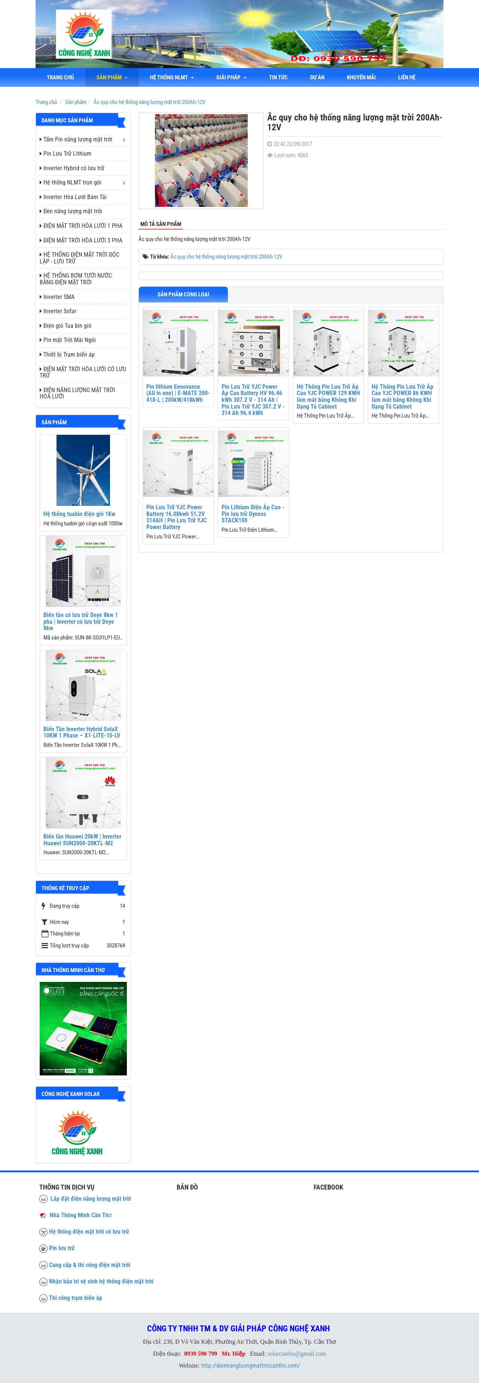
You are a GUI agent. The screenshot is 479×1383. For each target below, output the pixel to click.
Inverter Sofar (58, 311)
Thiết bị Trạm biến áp (67, 354)
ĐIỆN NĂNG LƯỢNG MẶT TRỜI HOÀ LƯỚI (77, 393)
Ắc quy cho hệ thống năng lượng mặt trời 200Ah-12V (226, 256)
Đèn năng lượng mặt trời (71, 211)
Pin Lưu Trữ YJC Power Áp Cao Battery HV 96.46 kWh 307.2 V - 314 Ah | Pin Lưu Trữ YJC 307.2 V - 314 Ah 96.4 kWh (253, 399)
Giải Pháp (231, 77)
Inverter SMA (57, 296)
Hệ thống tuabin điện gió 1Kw (79, 514)
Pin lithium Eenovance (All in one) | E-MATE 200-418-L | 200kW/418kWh (178, 393)
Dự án (317, 77)
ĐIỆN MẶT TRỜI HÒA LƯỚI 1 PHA (81, 225)
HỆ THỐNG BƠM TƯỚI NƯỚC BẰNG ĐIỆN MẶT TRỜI (76, 279)
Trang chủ (60, 77)
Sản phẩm (112, 77)
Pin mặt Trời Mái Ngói (68, 340)
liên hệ (406, 77)
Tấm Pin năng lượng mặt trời (76, 139)
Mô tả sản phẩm (160, 224)
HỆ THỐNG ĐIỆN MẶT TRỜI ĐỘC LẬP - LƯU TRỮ (79, 258)
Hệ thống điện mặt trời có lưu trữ (89, 1231)
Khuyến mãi (361, 77)
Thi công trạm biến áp (75, 1297)
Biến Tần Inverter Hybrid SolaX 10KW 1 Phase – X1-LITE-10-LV (81, 732)
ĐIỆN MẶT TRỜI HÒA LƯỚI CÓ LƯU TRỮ (83, 372)
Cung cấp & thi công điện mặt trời (89, 1264)
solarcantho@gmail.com (297, 1353)
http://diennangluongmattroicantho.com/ (250, 1365)
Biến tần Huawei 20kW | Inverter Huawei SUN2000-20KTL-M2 (82, 840)
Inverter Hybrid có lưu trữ (72, 168)
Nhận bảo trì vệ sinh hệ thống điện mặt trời (101, 1281)
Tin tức (278, 77)
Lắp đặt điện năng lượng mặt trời (85, 1198)
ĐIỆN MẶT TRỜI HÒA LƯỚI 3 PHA (81, 240)
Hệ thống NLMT (172, 77)
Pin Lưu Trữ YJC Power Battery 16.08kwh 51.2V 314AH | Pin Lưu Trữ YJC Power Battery (176, 517)
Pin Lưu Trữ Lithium (65, 153)
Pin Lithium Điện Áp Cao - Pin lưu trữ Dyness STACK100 (253, 514)
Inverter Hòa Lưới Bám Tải (73, 197)
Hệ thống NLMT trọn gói (70, 182)
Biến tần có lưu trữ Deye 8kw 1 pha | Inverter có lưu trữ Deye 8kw (80, 621)
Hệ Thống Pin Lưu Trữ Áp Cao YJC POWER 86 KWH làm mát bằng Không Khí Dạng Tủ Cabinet (402, 396)
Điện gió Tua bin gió (65, 325)
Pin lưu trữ (62, 1248)
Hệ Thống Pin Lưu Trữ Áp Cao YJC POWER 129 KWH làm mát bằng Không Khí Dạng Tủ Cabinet (328, 396)
